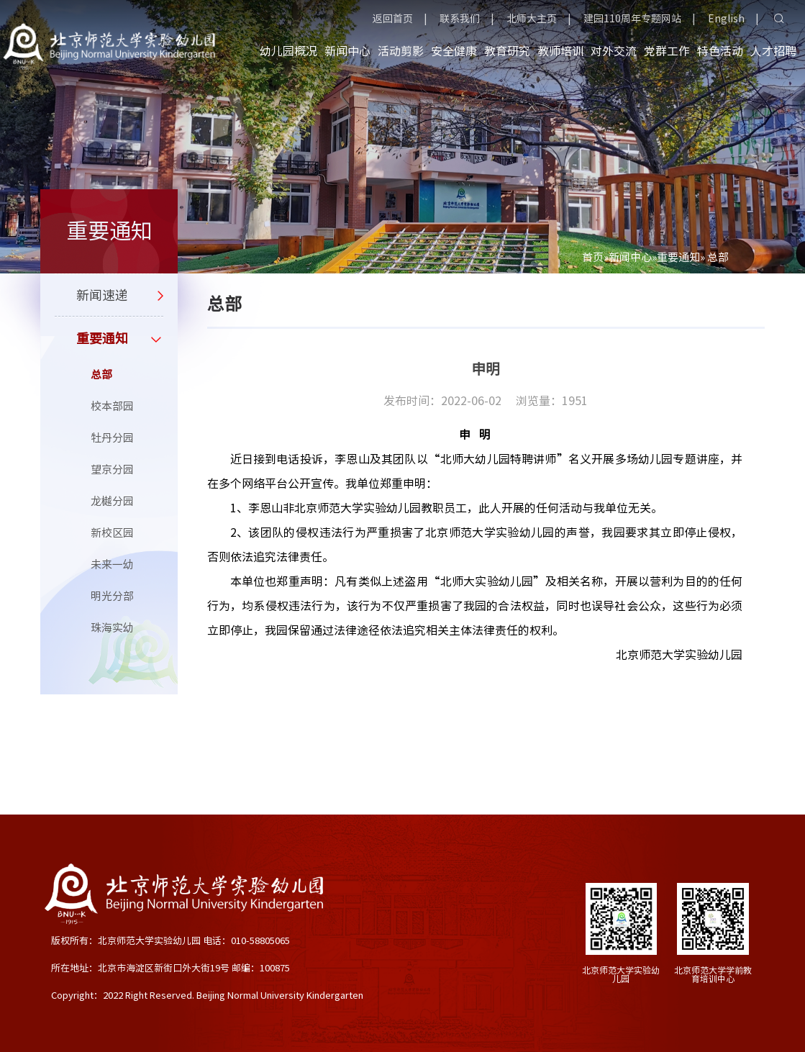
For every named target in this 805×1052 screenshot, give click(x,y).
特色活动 (720, 51)
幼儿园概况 (288, 51)
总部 (101, 374)
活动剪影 (401, 51)
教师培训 (560, 51)
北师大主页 (531, 19)
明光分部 (112, 596)
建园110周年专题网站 (632, 19)
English (726, 19)
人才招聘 (773, 51)
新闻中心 (347, 51)
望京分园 (112, 469)
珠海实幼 (112, 627)
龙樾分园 (112, 501)
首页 (593, 257)
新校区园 (112, 532)
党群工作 (667, 51)
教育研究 (507, 51)
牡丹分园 (112, 437)
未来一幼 (112, 564)
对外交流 (614, 51)
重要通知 (678, 257)
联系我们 (460, 19)
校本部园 (112, 406)
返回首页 (393, 19)
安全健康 (454, 51)
